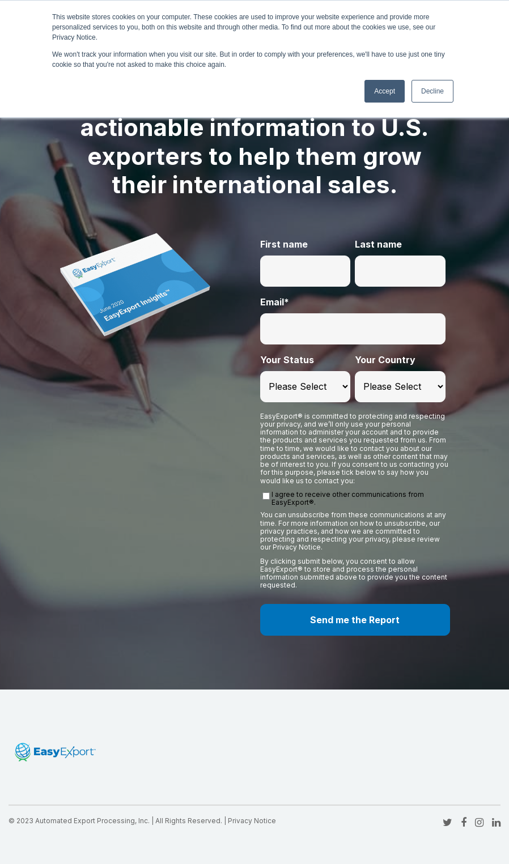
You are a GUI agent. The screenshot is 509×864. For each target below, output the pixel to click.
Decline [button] (432, 91)
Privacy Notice (252, 820)
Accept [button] (384, 91)
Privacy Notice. (298, 547)
